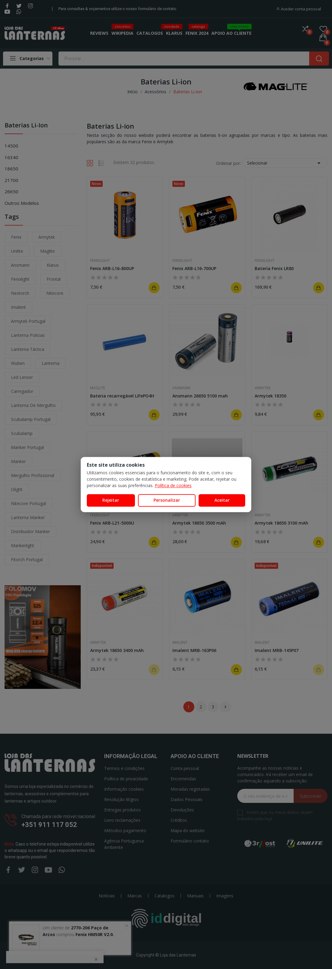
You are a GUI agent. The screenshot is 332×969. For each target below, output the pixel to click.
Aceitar (222, 500)
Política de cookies (173, 485)
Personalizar (167, 500)
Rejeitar (110, 500)
